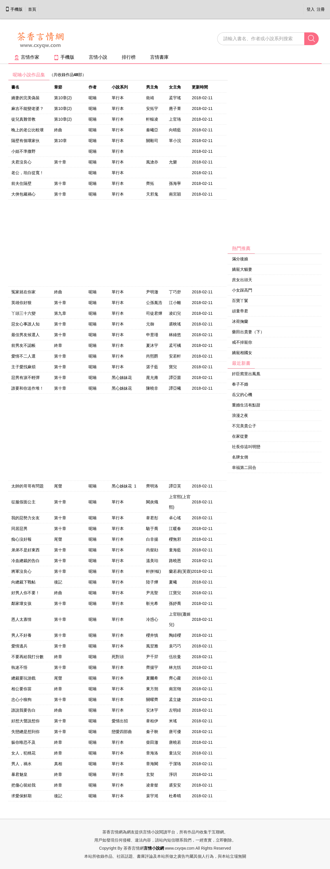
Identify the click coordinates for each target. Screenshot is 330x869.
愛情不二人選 (23, 356)
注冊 (321, 9)
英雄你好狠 (21, 302)
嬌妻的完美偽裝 (25, 97)
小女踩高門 (242, 290)
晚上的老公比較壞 (27, 130)
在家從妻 (240, 436)
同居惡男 (19, 528)
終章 (58, 345)
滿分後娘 (240, 259)
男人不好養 (21, 635)
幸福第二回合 (244, 467)
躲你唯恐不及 (23, 742)
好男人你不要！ (25, 592)
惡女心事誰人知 (25, 324)
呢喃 (93, 97)
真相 (58, 763)
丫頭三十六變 (23, 313)
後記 (58, 582)
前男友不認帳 (23, 345)
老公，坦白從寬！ (27, 172)
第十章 (60, 162)
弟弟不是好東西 (25, 550)
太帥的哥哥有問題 (27, 486)
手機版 (14, 9)
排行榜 (129, 57)
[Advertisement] (271, 156)
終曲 (58, 130)
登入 (311, 9)
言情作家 (26, 57)
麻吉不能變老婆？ (27, 108)
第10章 (60, 140)
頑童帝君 (240, 311)
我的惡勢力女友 (25, 517)
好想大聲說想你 (25, 721)
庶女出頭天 (242, 279)
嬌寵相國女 (242, 352)
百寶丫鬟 (240, 300)
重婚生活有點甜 (246, 405)
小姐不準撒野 (23, 151)
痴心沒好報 (21, 539)
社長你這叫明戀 (246, 446)
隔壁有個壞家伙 (25, 140)
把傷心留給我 (23, 785)
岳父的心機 (242, 394)
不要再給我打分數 (27, 656)
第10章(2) (63, 97)
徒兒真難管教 (23, 119)
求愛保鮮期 (21, 795)
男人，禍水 (21, 763)
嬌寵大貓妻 (242, 269)
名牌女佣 (240, 457)
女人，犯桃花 (23, 753)
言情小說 (98, 57)
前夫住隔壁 (21, 183)
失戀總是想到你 (25, 731)
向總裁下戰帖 (23, 582)
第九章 (60, 313)
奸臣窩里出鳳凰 (246, 373)
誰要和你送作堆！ (27, 388)
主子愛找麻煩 (23, 366)
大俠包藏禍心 (23, 194)
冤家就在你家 (23, 292)
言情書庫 (159, 57)
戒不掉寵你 (242, 342)
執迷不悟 (19, 667)
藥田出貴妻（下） (248, 331)
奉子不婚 (240, 384)
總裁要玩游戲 (23, 678)
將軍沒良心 (21, 571)
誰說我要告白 (23, 710)
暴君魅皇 (19, 774)
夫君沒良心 (21, 162)
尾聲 (58, 486)
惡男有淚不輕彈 (25, 377)
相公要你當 (21, 688)
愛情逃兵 (19, 646)
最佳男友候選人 (25, 334)
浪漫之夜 (240, 415)
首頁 (32, 9)
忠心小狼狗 (21, 699)
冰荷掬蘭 (240, 321)
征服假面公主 (23, 502)
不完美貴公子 (244, 426)
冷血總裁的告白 (25, 560)
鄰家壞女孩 (21, 603)
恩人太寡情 (21, 619)
